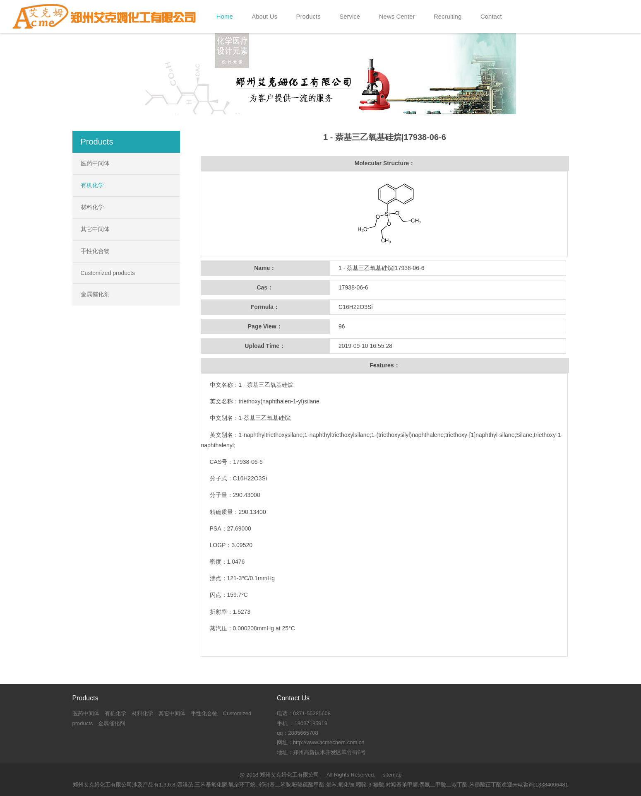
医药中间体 (95, 163)
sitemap (392, 775)
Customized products (108, 273)
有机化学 (92, 185)
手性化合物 (95, 251)
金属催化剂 (95, 294)
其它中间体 (95, 229)
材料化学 (92, 207)
